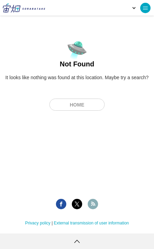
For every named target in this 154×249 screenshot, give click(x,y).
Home (77, 105)
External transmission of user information (91, 223)
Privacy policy (37, 223)
